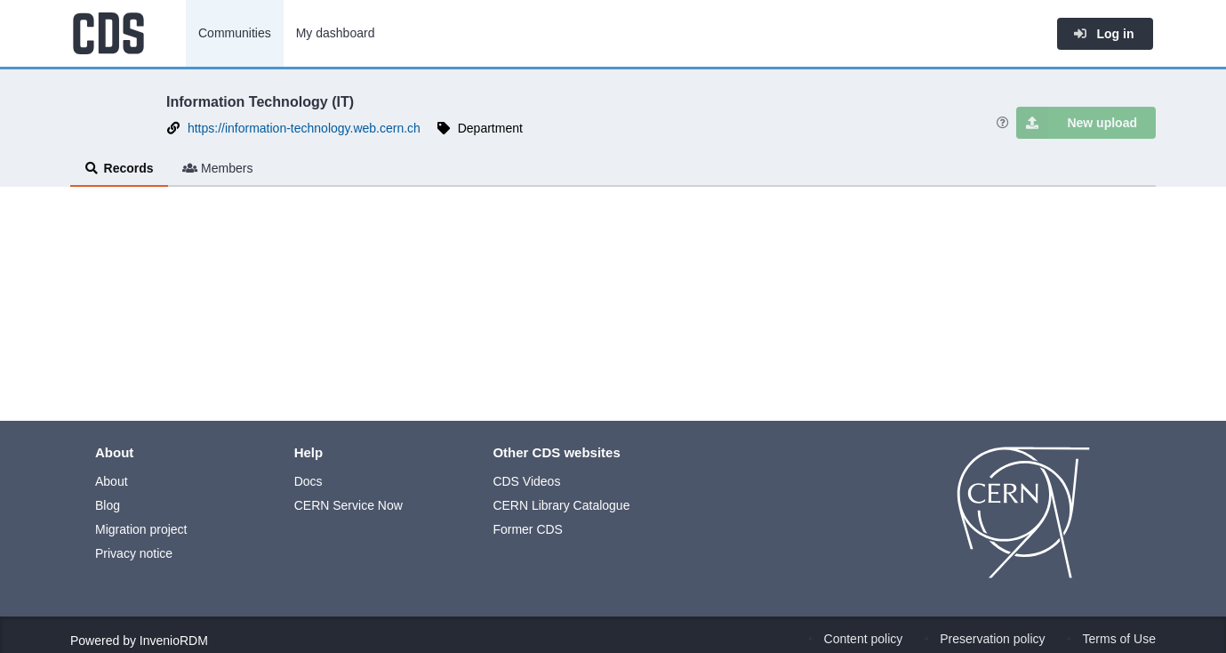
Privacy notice (133, 553)
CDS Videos (526, 481)
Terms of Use (1119, 639)
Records (119, 168)
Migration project (141, 529)
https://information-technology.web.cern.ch (304, 128)
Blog (107, 505)
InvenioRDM (174, 640)
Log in (1103, 34)
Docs (308, 481)
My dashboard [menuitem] (335, 33)
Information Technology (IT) (260, 101)
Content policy (863, 639)
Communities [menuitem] (234, 33)
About (111, 481)
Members (217, 168)
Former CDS (528, 529)
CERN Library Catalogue (561, 505)
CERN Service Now (348, 505)
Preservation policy (992, 639)
